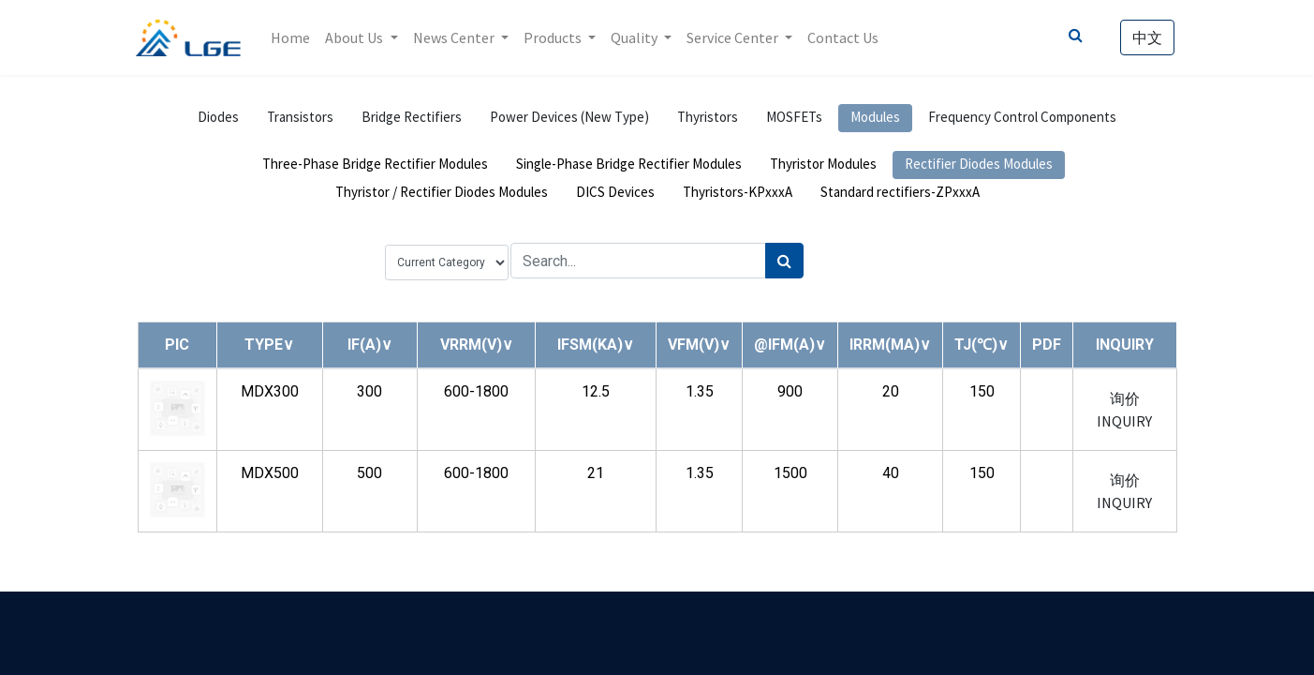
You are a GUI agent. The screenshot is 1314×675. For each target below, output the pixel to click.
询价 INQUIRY (1124, 409)
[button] (269, 344)
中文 (1146, 37)
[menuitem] (292, 37)
